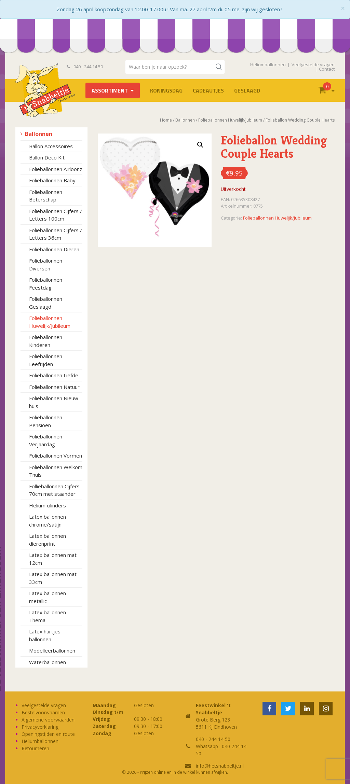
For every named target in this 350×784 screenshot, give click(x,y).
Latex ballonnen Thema (47, 616)
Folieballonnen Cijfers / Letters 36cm (55, 234)
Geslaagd (247, 90)
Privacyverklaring (40, 727)
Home (166, 120)
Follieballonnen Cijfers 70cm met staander (54, 490)
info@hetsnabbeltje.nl (220, 765)
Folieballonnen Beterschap (45, 195)
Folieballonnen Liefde (53, 375)
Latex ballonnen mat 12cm (53, 558)
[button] (200, 145)
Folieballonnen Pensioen (45, 421)
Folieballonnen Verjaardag (45, 440)
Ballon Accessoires (51, 146)
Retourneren (35, 748)
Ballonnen (38, 134)
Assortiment (110, 90)
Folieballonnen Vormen (55, 455)
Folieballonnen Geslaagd (45, 302)
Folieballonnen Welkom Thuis (55, 471)
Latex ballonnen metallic (47, 597)
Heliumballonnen (268, 64)
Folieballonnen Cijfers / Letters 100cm (55, 215)
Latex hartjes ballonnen (44, 635)
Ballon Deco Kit (47, 157)
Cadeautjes (208, 90)
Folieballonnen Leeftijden (45, 360)
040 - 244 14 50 (85, 67)
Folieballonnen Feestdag (45, 283)
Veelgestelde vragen (313, 64)
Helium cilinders (47, 505)
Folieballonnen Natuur (54, 386)
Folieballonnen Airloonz (55, 169)
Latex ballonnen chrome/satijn (47, 520)
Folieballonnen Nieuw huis (53, 402)
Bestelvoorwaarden (43, 712)
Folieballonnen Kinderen (45, 341)
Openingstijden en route (48, 734)
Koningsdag (166, 90)
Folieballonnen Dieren (54, 249)
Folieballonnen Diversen (45, 264)
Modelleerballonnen (52, 650)
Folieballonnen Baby (52, 180)
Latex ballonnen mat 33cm (53, 578)
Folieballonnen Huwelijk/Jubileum (49, 321)
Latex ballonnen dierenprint (47, 539)
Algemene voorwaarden (48, 719)
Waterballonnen (47, 662)
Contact (327, 69)
